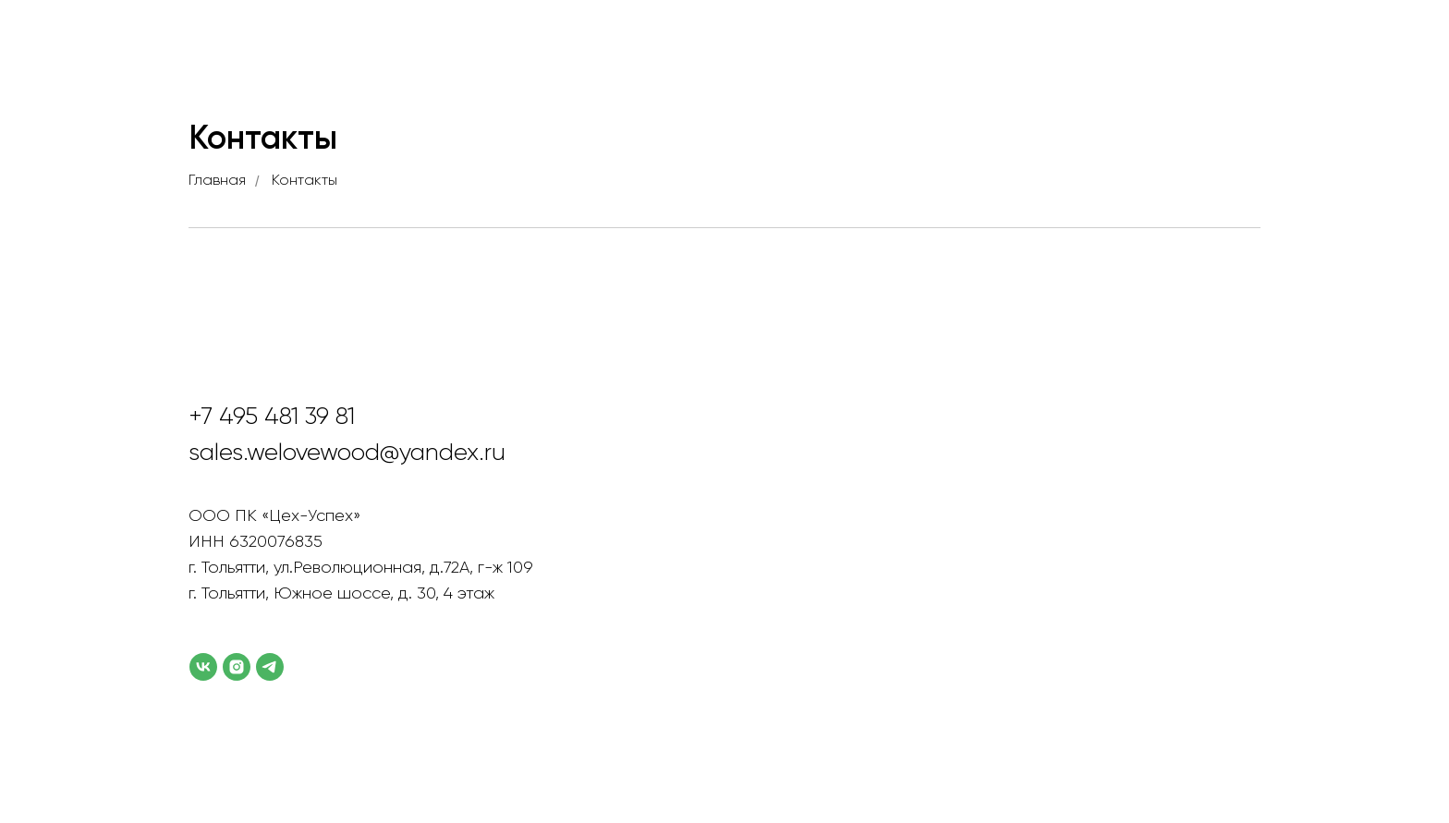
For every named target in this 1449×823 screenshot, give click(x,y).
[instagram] (236, 667)
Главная (217, 181)
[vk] (203, 667)
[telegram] (270, 667)
